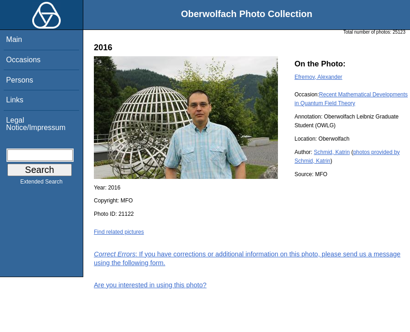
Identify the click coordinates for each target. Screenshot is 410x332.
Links (14, 100)
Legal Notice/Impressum (35, 123)
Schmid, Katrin (332, 152)
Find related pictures (119, 232)
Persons (19, 80)
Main (14, 39)
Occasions (23, 60)
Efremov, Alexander (318, 77)
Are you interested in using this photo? (150, 285)
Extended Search (41, 183)
